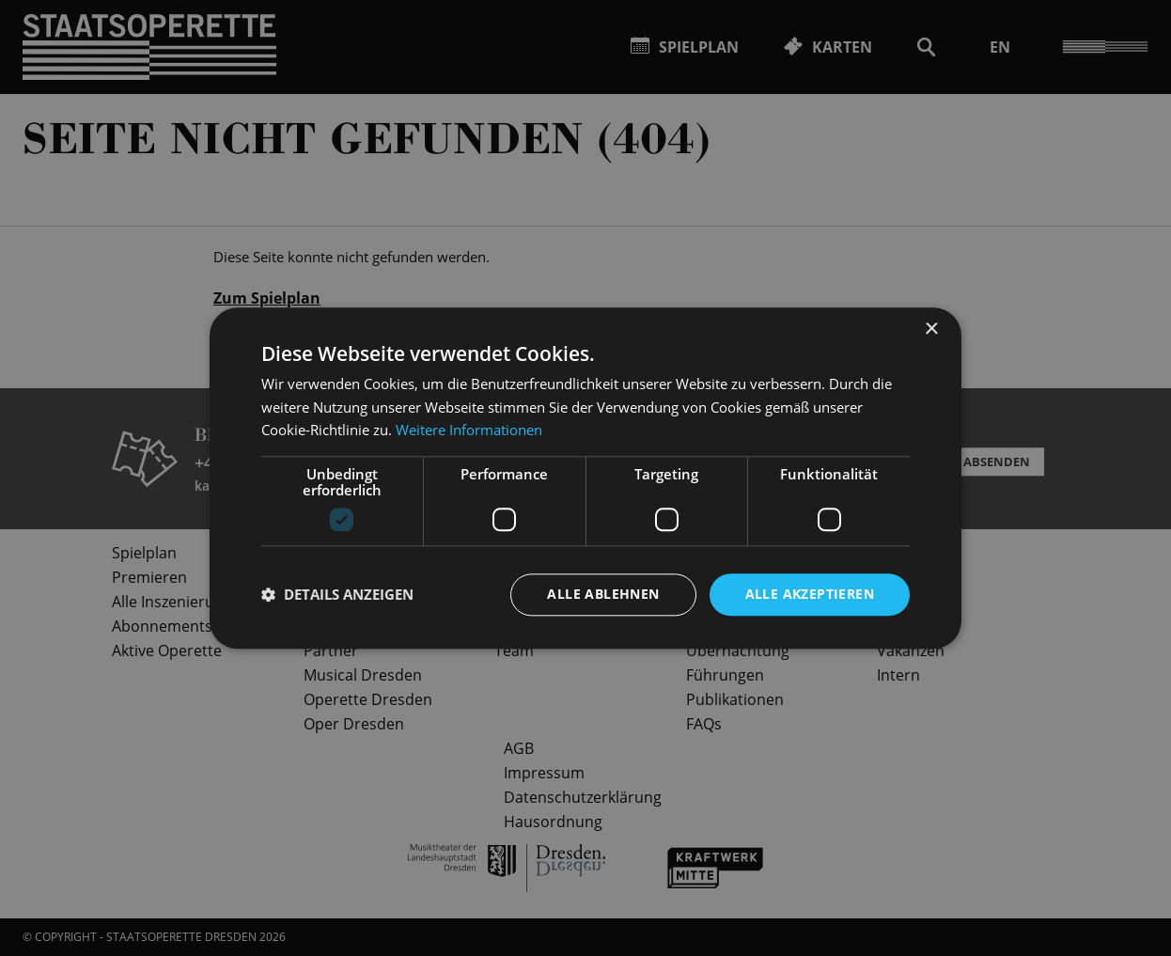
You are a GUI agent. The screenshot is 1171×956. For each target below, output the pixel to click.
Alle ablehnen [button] (603, 594)
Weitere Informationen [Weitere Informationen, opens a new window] (469, 430)
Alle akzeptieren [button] (809, 594)
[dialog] (585, 478)
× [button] (931, 329)
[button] (337, 595)
